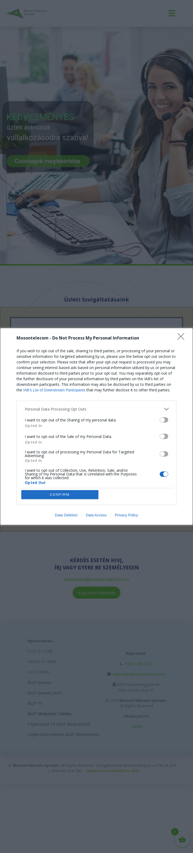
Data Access (96, 515)
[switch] (164, 420)
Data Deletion (66, 515)
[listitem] (96, 409)
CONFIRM (60, 494)
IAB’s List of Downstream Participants (54, 390)
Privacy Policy (126, 515)
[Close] (183, 338)
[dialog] (96, 426)
